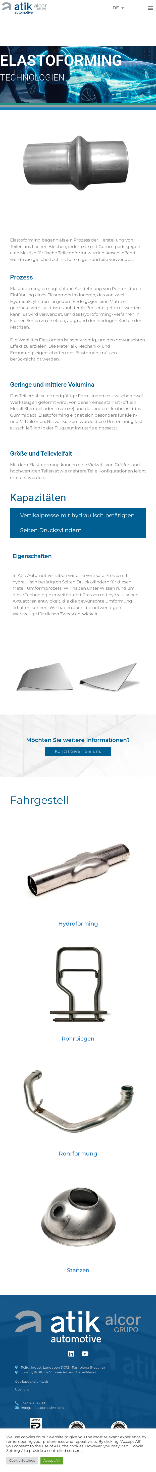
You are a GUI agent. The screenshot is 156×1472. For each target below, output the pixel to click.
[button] (150, 8)
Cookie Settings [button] (22, 1460)
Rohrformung (78, 1153)
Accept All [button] (51, 1460)
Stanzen (78, 1270)
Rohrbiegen (78, 1038)
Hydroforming (78, 923)
